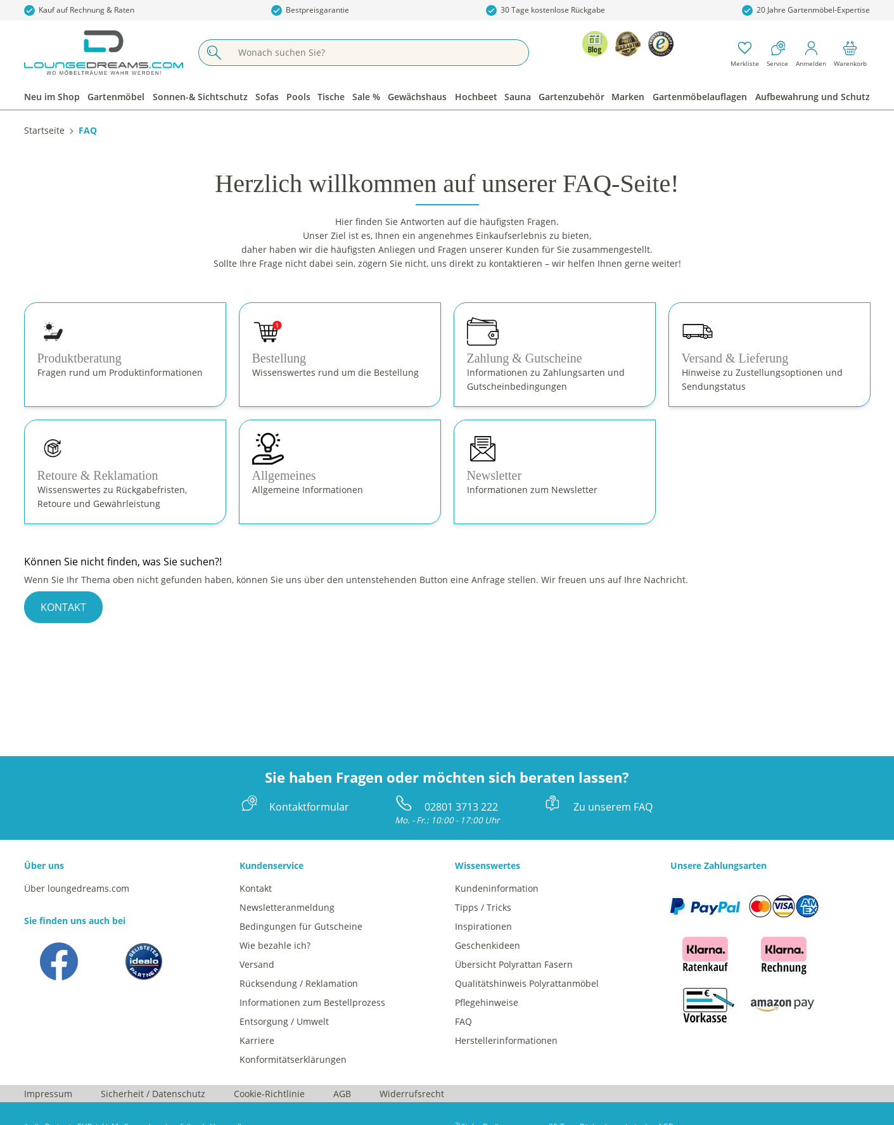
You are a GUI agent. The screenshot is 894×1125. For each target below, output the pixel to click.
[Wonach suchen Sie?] (378, 52)
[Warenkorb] (850, 52)
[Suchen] (213, 52)
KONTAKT (63, 607)
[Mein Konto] (811, 52)
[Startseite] (44, 130)
